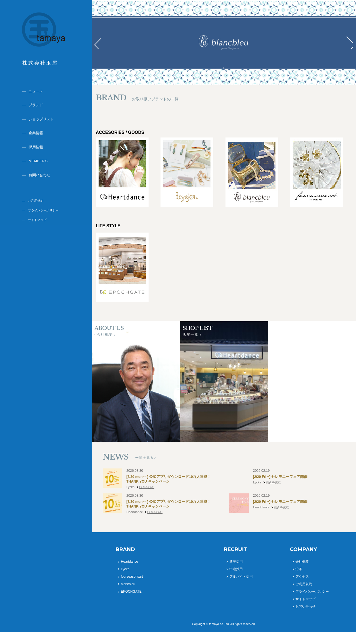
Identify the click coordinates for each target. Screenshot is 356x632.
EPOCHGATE (131, 591)
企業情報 (36, 133)
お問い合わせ (39, 175)
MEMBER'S (38, 161)
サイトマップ (37, 219)
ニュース (36, 91)
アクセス (302, 577)
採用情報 (36, 147)
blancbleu (128, 584)
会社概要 (302, 562)
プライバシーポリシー (43, 210)
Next (348, 42)
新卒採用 (236, 562)
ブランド (36, 105)
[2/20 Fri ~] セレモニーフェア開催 (280, 477)
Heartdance (129, 562)
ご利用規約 (35, 200)
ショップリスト (41, 119)
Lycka (125, 569)
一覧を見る (144, 458)
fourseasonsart (132, 577)
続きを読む (146, 487)
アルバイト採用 (241, 577)
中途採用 (236, 569)
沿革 (298, 569)
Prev (98, 42)
